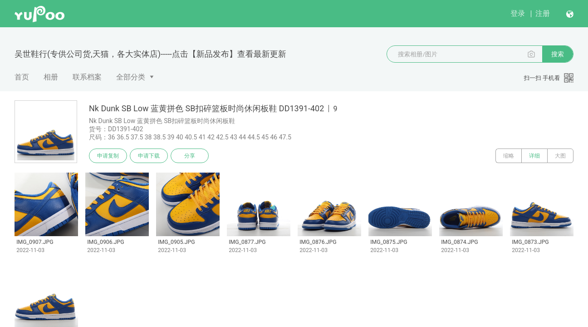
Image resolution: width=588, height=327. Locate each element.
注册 (542, 13)
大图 (560, 156)
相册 (51, 77)
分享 (189, 156)
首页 (22, 77)
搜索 (557, 54)
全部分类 (130, 77)
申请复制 (108, 156)
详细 (534, 156)
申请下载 (149, 156)
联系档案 (87, 77)
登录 (517, 13)
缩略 (508, 156)
